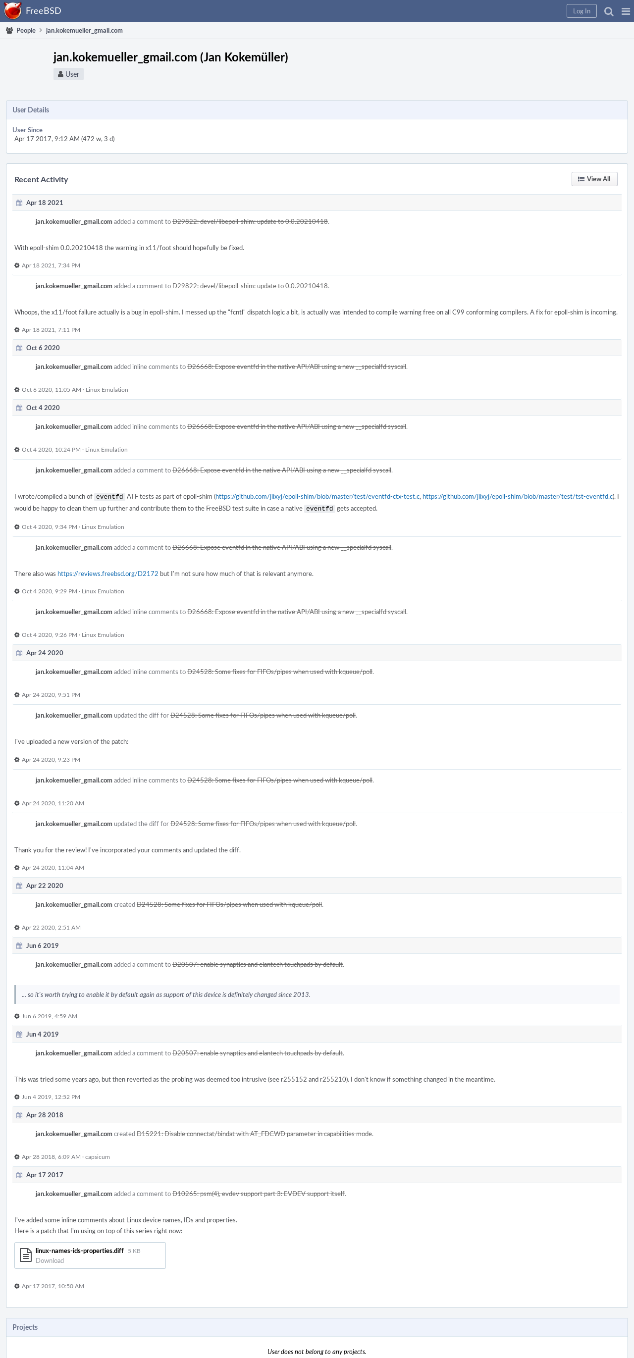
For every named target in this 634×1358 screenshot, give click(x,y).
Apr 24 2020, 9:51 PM (51, 692)
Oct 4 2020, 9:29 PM (49, 589)
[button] (626, 11)
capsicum (97, 1154)
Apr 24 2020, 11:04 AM (53, 865)
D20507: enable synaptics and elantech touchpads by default (257, 962)
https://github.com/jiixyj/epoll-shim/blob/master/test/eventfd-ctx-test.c (317, 496)
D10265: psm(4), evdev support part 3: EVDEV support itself (258, 1191)
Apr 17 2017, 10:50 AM (53, 1284)
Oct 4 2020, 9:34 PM (49, 524)
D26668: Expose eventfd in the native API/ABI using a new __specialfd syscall (296, 366)
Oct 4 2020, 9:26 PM (49, 632)
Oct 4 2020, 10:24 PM (51, 449)
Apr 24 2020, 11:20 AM (53, 801)
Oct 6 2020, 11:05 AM (51, 389)
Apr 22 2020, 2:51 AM (51, 925)
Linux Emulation (107, 389)
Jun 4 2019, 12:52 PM (51, 1094)
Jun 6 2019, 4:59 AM (49, 1014)
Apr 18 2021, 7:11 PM (51, 329)
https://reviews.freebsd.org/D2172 (107, 571)
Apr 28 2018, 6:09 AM (51, 1154)
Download (50, 1258)
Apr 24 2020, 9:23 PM (51, 757)
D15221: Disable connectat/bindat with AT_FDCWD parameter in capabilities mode (254, 1131)
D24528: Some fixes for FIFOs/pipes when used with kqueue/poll (279, 669)
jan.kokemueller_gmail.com (74, 221)
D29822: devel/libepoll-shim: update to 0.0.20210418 (250, 221)
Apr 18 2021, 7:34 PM (51, 265)
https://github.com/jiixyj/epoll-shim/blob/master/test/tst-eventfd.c (518, 496)
